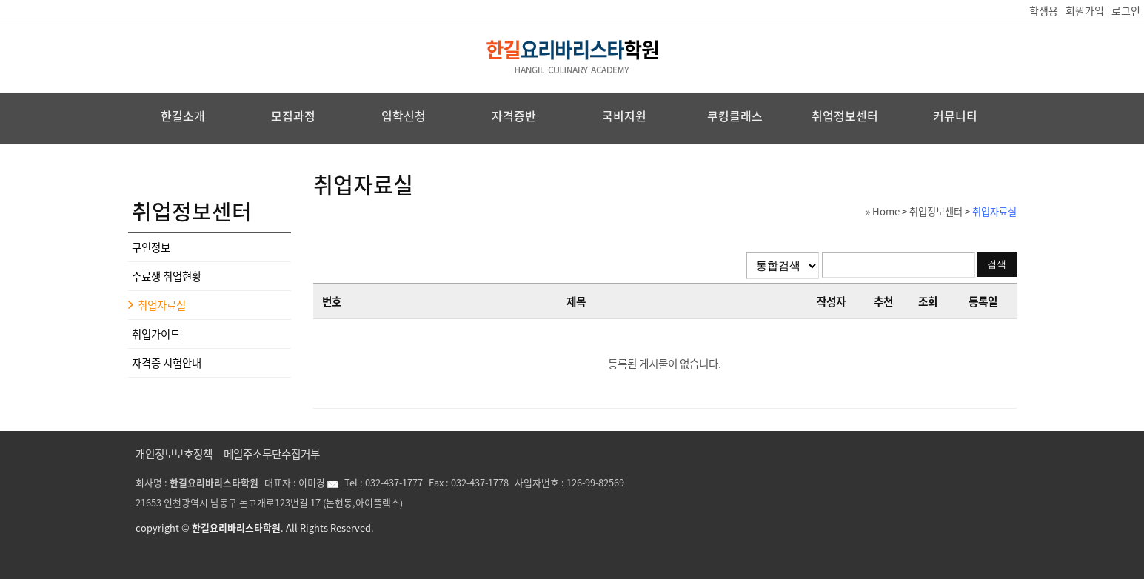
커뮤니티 (955, 115)
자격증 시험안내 (166, 363)
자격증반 (514, 115)
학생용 (1043, 10)
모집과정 (293, 115)
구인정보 (151, 247)
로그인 (1125, 10)
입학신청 (403, 115)
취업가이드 (156, 334)
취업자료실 (162, 305)
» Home (883, 211)
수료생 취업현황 (166, 276)
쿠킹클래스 (735, 115)
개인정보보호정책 (174, 454)
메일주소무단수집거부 (272, 454)
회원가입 (1085, 10)
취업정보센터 (845, 115)
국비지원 (624, 115)
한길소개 (183, 115)
